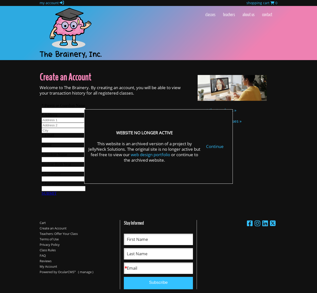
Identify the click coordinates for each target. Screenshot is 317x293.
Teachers (229, 14)
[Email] (158, 268)
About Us (248, 14)
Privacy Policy (50, 244)
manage (86, 272)
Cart (43, 222)
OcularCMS (67, 272)
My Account (48, 266)
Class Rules (48, 250)
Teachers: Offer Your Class (59, 233)
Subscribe (158, 282)
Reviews (46, 261)
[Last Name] (158, 253)
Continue (215, 146)
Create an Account (53, 228)
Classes (210, 14)
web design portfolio (150, 154)
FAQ (43, 255)
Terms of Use (49, 239)
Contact (267, 14)
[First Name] (158, 239)
